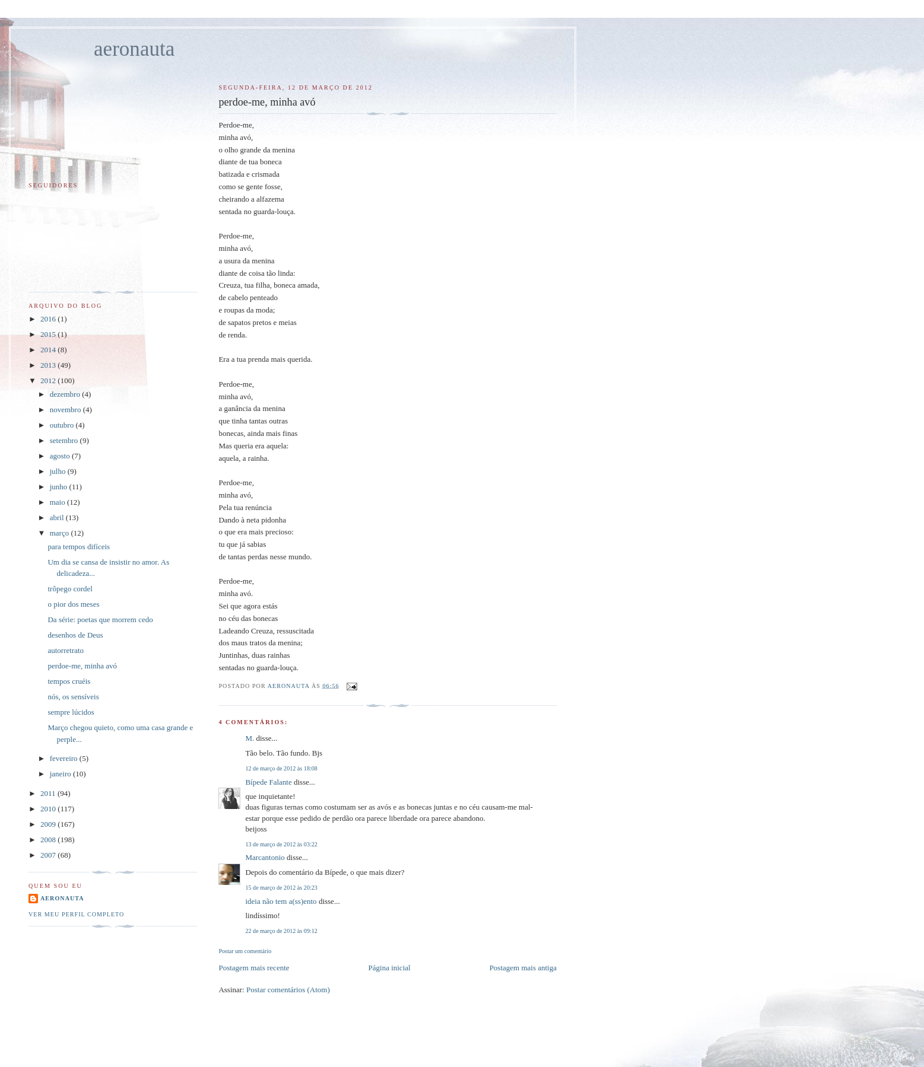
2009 (49, 824)
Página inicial (390, 967)
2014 (49, 349)
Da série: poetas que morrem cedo (100, 619)
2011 (49, 793)
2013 (49, 365)
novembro (66, 409)
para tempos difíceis (78, 546)
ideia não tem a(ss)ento (280, 901)
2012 (49, 380)
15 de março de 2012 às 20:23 (281, 887)
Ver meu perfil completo (76, 914)
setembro (65, 440)
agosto (61, 455)
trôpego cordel (69, 588)
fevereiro (65, 758)
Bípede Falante (268, 782)
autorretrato (65, 650)
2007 (49, 855)
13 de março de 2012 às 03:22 (281, 844)
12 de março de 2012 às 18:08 (281, 768)
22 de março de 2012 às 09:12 (281, 931)
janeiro (61, 773)
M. (249, 738)
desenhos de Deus (75, 634)
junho (59, 486)
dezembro (66, 394)
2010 (49, 808)
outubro (63, 425)
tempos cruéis (68, 681)
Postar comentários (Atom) (288, 989)
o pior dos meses (73, 604)
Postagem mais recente (253, 967)
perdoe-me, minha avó (82, 665)
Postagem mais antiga (523, 967)
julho (59, 471)
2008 (49, 839)
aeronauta (134, 48)
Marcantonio (264, 857)
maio (58, 502)
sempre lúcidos (70, 712)
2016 (49, 318)
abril (58, 517)
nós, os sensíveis (73, 696)
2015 (49, 334)
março (60, 532)
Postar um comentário (244, 951)
